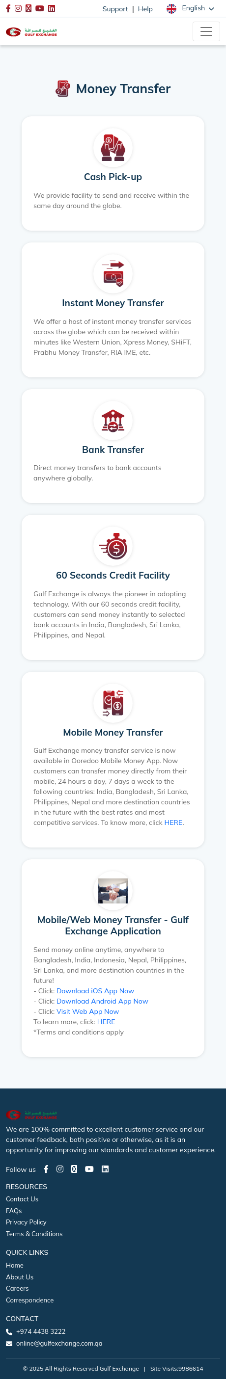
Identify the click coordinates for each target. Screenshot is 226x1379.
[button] (190, 8)
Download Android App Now (102, 1001)
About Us (19, 1277)
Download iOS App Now (95, 990)
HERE (173, 822)
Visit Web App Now (87, 1011)
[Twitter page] (74, 1169)
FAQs (14, 1211)
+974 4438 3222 (40, 1331)
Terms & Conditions (34, 1234)
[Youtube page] (89, 1169)
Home (15, 1265)
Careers (17, 1288)
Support (115, 8)
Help (145, 8)
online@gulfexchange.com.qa (59, 1343)
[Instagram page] (59, 1169)
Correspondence (30, 1300)
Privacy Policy (26, 1222)
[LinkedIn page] (105, 1169)
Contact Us (22, 1199)
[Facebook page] (46, 1169)
